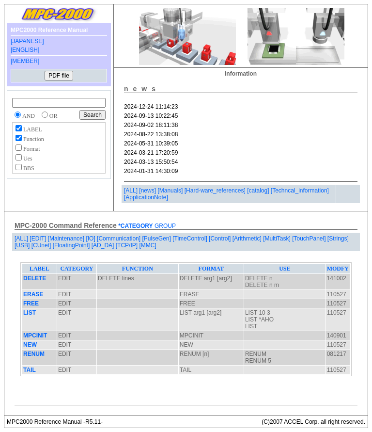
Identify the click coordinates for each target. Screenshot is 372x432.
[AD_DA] (104, 245)
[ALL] (131, 190)
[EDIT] (38, 238)
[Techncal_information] (300, 190)
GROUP (164, 226)
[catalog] (259, 190)
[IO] (91, 238)
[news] (148, 190)
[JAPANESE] (27, 41)
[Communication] (119, 238)
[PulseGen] (157, 238)
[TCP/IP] (128, 245)
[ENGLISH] (25, 50)
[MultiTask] (277, 238)
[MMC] (147, 245)
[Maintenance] (67, 238)
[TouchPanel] (309, 238)
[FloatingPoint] (72, 245)
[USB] (23, 245)
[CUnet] (42, 245)
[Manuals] (170, 190)
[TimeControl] (190, 238)
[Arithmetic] (247, 238)
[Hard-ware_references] (216, 190)
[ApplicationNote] (146, 197)
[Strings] (338, 238)
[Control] (220, 238)
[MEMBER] (25, 61)
